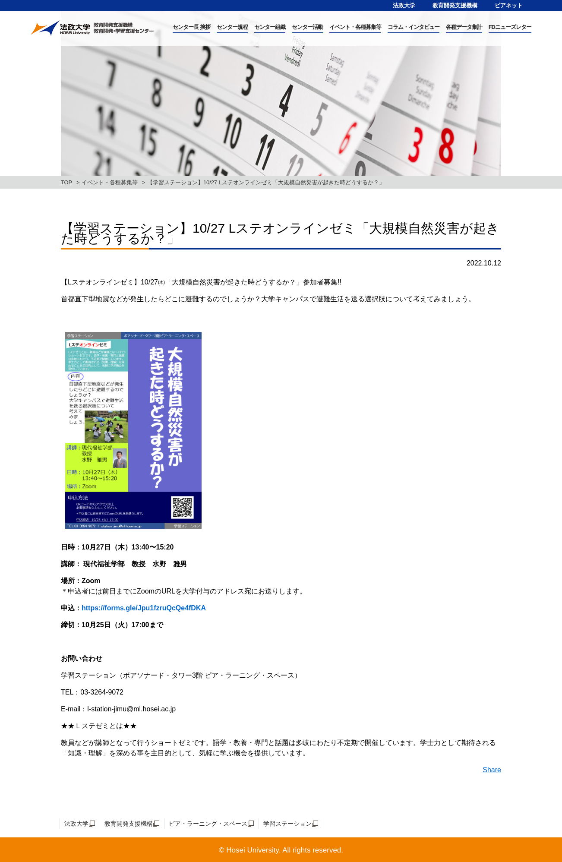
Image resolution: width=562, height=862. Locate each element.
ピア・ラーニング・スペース (208, 823)
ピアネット (509, 5)
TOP (66, 182)
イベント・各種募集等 (110, 182)
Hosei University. (253, 850)
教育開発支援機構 (455, 5)
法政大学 (404, 5)
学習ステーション (287, 823)
